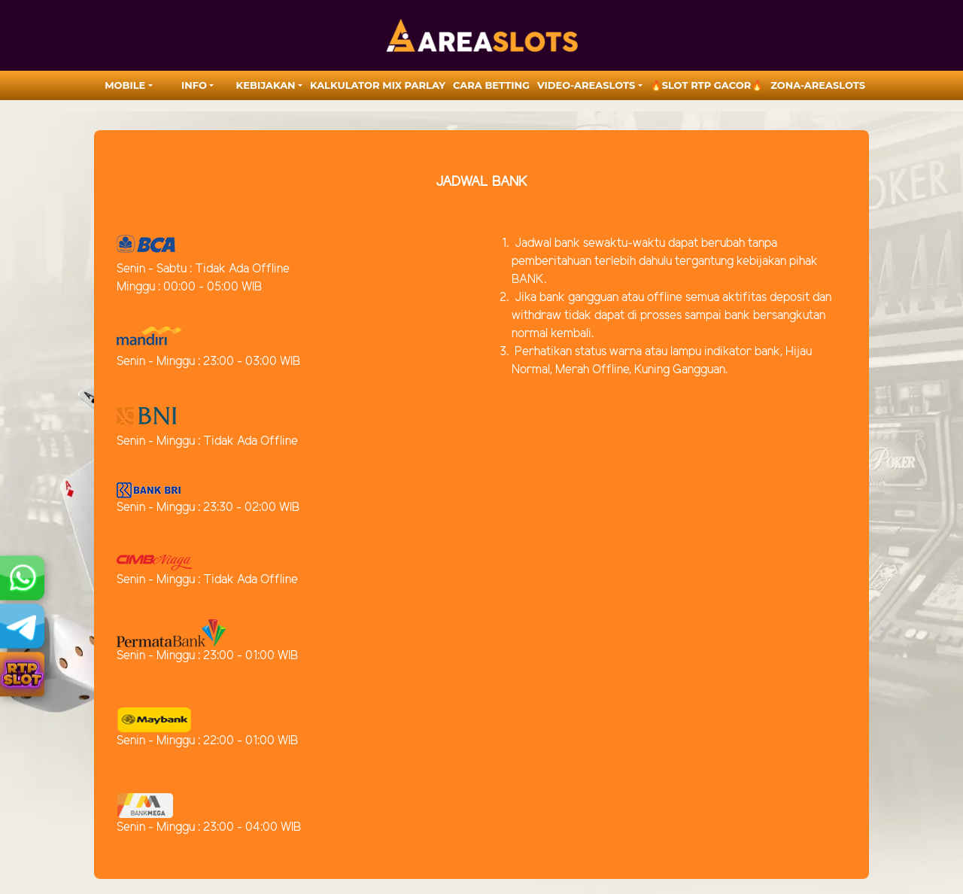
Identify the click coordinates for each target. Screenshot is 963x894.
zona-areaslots (817, 85)
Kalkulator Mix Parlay (377, 85)
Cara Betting (491, 85)
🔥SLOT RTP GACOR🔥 (707, 85)
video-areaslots (586, 85)
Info (194, 85)
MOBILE (125, 85)
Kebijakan (266, 85)
